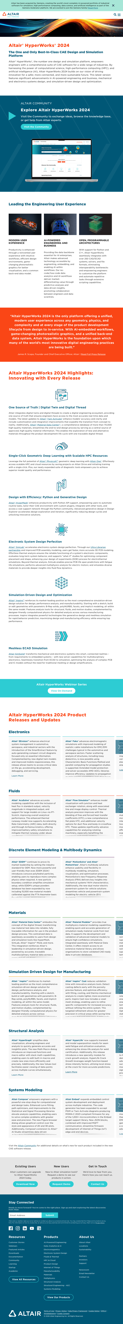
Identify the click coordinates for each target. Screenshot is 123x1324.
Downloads (14, 1253)
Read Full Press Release (93, 354)
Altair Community (27, 1145)
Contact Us (97, 1184)
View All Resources (24, 1279)
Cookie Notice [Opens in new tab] (94, 1311)
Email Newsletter (87, 1273)
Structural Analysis (52, 1282)
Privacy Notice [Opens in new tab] (61, 1311)
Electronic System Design (55, 1253)
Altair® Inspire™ (16, 600)
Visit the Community (36, 126)
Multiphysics (49, 1278)
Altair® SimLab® (17, 547)
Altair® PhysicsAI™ (48, 461)
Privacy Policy (100, 1222)
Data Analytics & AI (52, 1246)
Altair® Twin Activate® (51, 419)
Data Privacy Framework (77, 1311)
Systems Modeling (52, 1289)
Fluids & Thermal (51, 1257)
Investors (83, 1259)
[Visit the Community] (61, 184)
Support (82, 1263)
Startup (12, 1267)
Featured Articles (17, 1249)
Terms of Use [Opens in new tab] (49, 1311)
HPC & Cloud (49, 1260)
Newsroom (84, 1270)
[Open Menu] (119, 15)
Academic (13, 1271)
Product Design (51, 1264)
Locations (83, 1246)
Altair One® (96, 461)
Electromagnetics (52, 1249)
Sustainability (85, 1249)
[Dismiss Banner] (113, 5)
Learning (13, 1264)
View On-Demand (61, 690)
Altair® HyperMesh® (18, 502)
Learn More (17, 775)
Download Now (25, 1184)
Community (14, 1260)
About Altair (84, 1242)
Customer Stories (16, 1242)
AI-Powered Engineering (55, 1242)
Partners (83, 1256)
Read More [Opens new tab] (93, 8)
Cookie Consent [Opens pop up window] (63, 1313)
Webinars (13, 1246)
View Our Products (58, 1297)
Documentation (16, 1257)
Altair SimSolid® (17, 654)
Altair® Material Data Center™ (45, 424)
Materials (48, 1274)
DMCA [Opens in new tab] (103, 1311)
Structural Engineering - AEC (57, 1285)
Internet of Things (52, 1267)
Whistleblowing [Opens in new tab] (50, 1313)
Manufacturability (52, 1271)
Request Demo (61, 1184)
